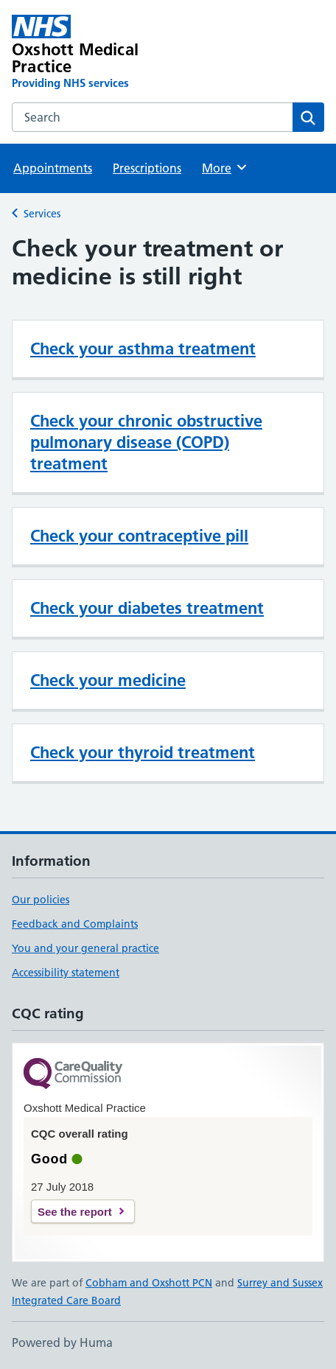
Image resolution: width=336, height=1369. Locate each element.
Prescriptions (147, 168)
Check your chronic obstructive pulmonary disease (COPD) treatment (146, 442)
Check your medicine (108, 680)
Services (42, 213)
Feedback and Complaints (75, 924)
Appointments (52, 168)
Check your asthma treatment (143, 348)
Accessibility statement (65, 972)
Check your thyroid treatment (142, 752)
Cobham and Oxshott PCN (148, 1282)
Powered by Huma (62, 1342)
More (225, 167)
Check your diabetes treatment (147, 608)
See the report (75, 1211)
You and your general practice (85, 948)
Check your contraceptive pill (139, 535)
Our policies (40, 899)
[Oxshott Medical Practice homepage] (105, 53)
